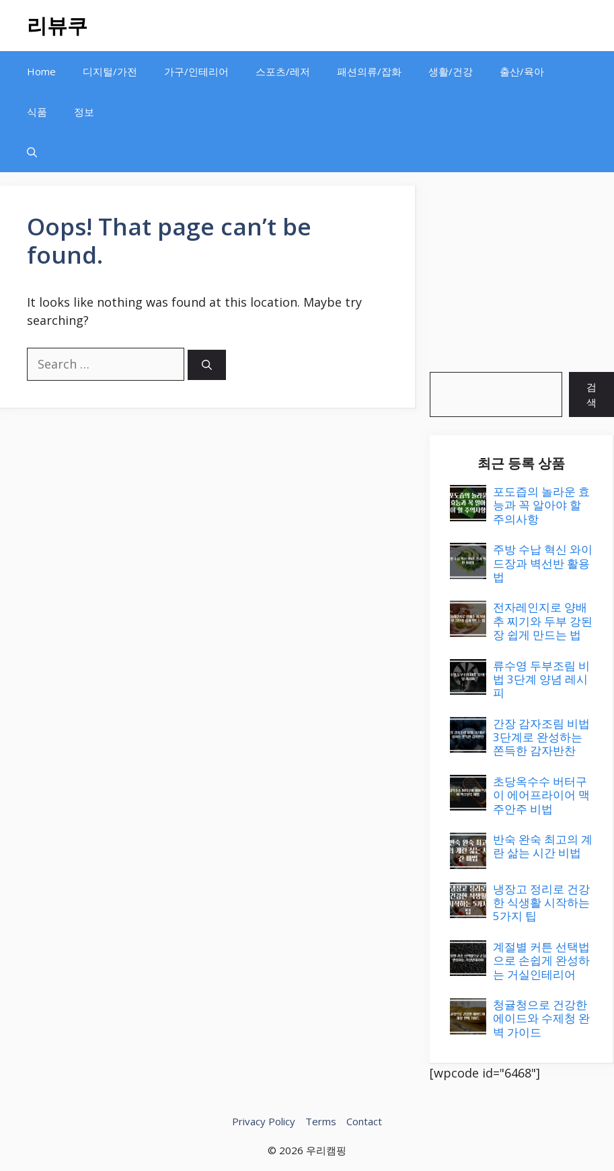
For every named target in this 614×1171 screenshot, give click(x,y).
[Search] (207, 365)
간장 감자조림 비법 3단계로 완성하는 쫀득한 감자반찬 (541, 737)
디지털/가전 (110, 71)
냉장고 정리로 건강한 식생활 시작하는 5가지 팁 (541, 902)
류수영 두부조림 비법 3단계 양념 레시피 (541, 679)
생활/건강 (450, 71)
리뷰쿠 (57, 25)
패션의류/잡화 (369, 71)
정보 (84, 111)
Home (41, 71)
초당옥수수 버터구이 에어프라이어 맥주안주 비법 (541, 795)
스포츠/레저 (283, 71)
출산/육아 (522, 71)
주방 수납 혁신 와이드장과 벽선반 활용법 (542, 562)
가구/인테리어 (196, 71)
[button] (31, 152)
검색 (591, 394)
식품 (37, 111)
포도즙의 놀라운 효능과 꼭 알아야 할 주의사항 (541, 505)
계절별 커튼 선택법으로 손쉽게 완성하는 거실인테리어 (541, 960)
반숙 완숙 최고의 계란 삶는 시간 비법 (542, 845)
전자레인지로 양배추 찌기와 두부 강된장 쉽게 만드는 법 (542, 620)
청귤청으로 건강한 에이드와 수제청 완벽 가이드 (541, 1018)
